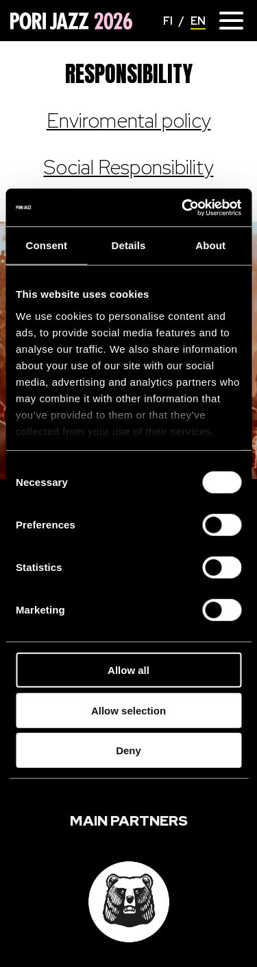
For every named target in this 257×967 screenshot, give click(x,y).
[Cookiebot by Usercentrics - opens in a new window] (183, 207)
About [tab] (210, 245)
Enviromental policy (129, 121)
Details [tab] (129, 245)
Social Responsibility (129, 167)
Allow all (128, 670)
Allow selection (128, 710)
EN (198, 21)
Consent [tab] (46, 245)
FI (168, 21)
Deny (128, 750)
